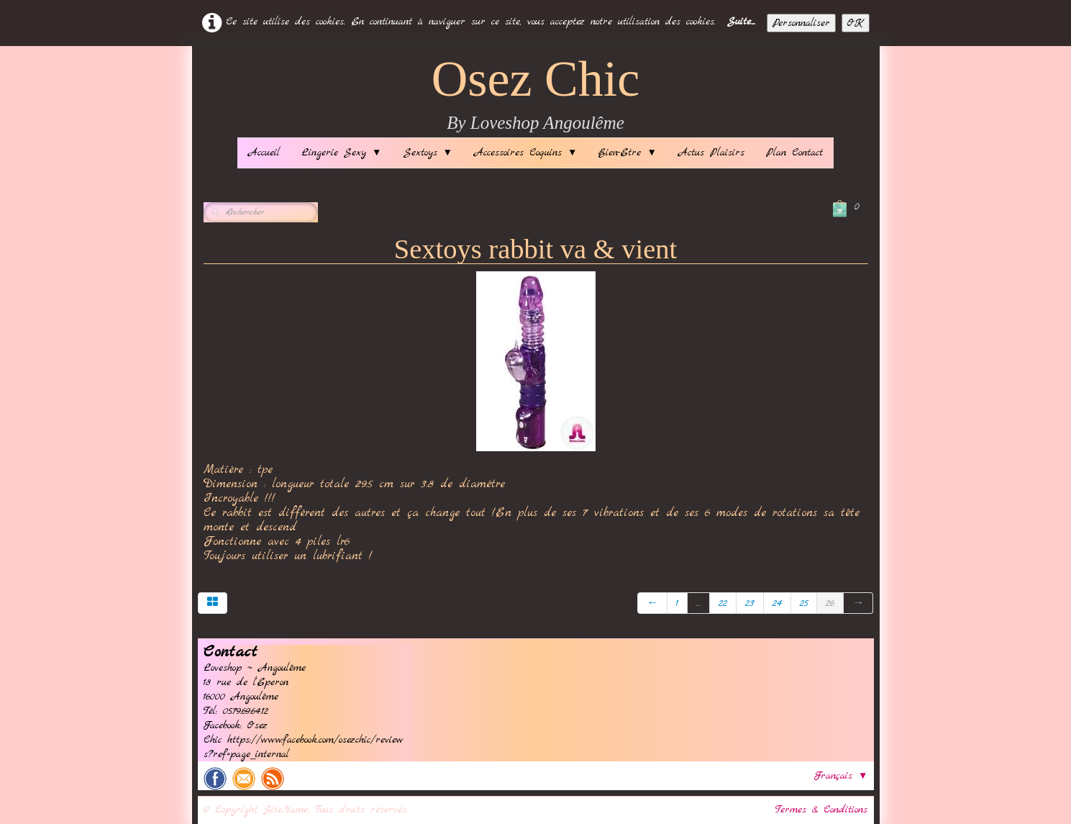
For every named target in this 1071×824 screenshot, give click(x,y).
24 (777, 603)
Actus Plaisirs (711, 152)
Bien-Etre (627, 152)
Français (840, 776)
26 (830, 603)
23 (750, 603)
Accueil (264, 152)
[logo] (536, 95)
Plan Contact (794, 152)
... (698, 603)
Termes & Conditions (821, 809)
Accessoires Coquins (525, 152)
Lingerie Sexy (341, 152)
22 (723, 603)
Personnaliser (801, 23)
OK (855, 23)
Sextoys (428, 152)
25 (804, 603)
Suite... (741, 21)
